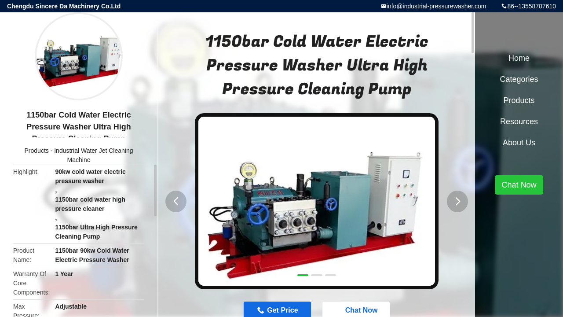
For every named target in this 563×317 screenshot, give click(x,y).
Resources (519, 121)
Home (519, 58)
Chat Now (518, 185)
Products (37, 150)
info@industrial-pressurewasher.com (436, 6)
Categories (519, 79)
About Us (519, 142)
